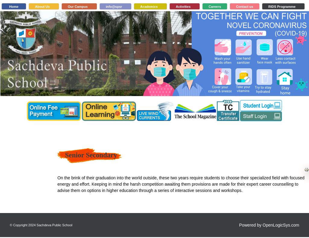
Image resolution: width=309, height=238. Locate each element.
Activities (183, 6)
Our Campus (78, 6)
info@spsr (114, 6)
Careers (215, 6)
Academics (149, 6)
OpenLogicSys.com (281, 225)
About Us (42, 6)
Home (14, 6)
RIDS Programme (281, 6)
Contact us (244, 6)
